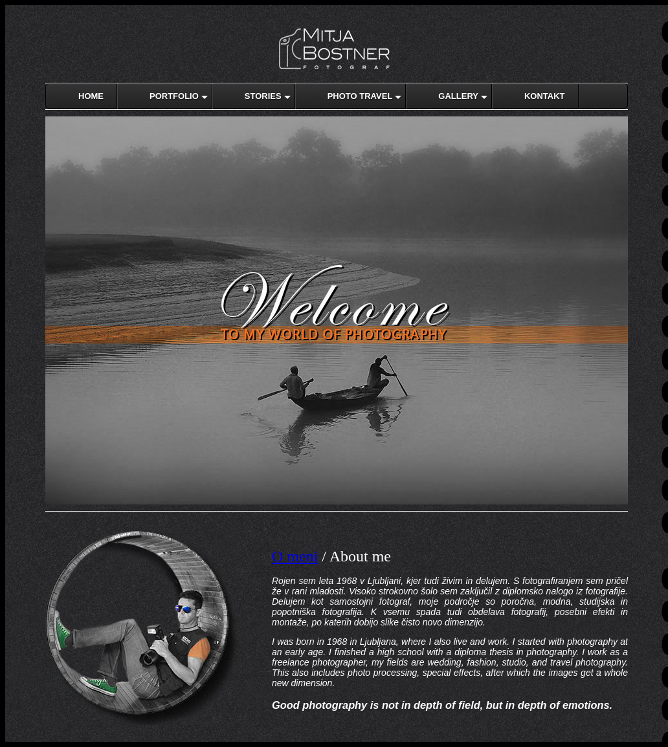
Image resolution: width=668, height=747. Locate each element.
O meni (295, 556)
